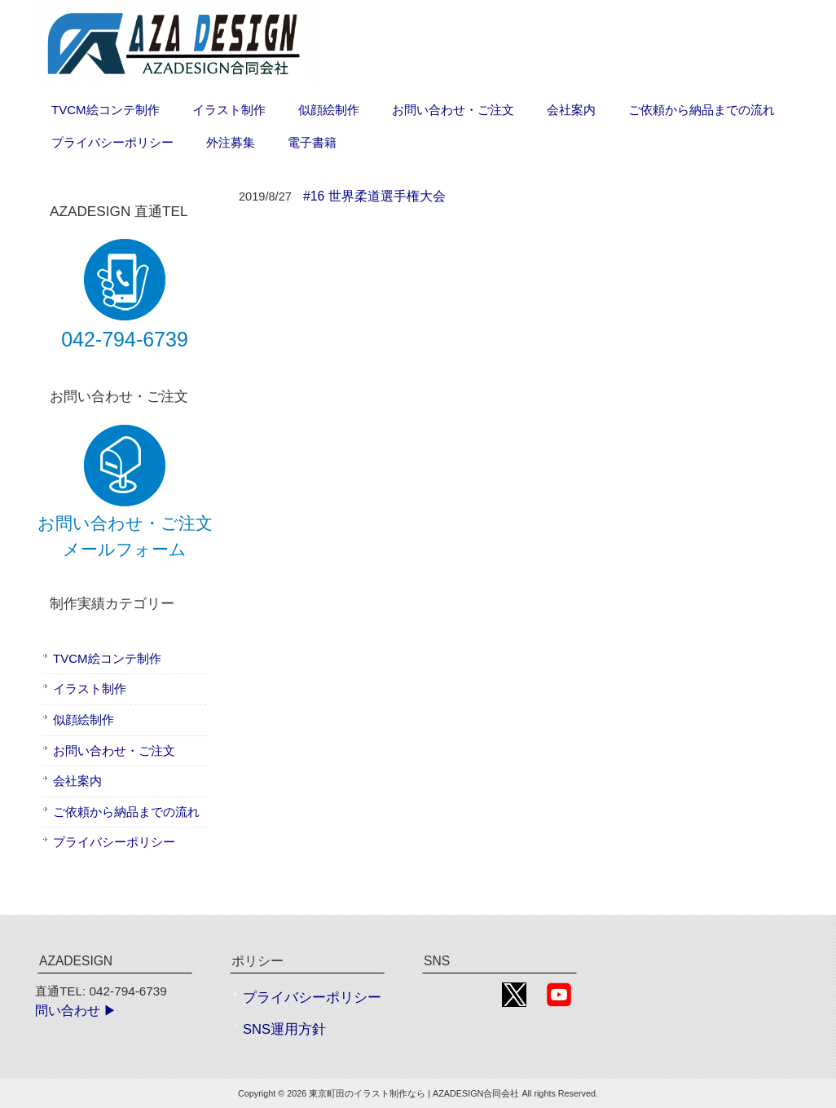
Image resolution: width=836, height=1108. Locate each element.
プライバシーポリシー (114, 842)
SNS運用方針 (284, 1029)
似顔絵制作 (83, 719)
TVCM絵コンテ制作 (107, 658)
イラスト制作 (89, 688)
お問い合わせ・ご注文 (114, 750)
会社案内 (77, 781)
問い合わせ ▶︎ (76, 1011)
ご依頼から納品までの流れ (126, 812)
